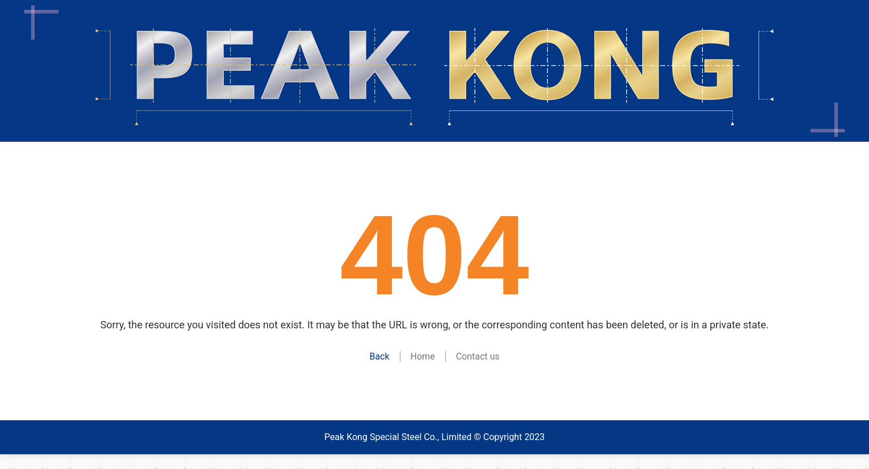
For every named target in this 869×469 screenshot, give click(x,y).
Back (379, 356)
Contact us (478, 356)
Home (423, 356)
